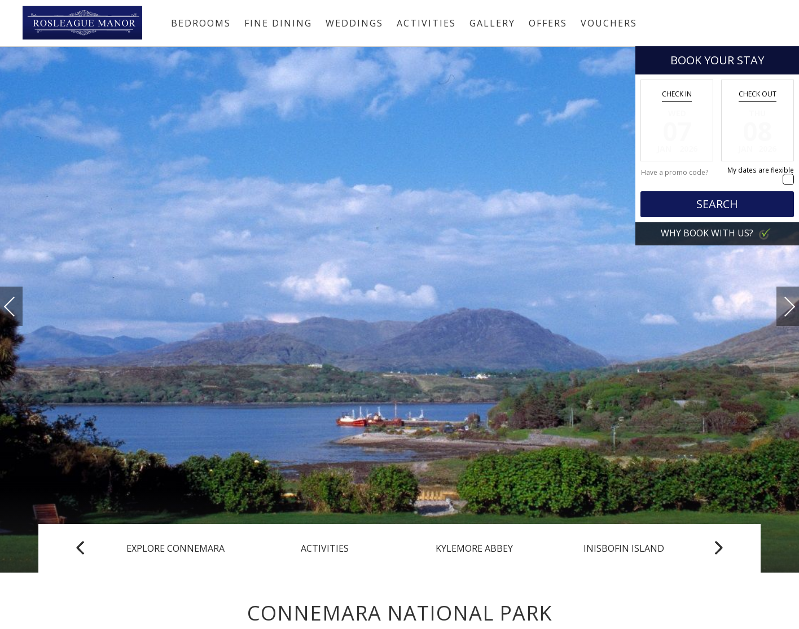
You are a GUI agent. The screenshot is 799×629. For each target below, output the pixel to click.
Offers (548, 23)
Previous (21, 306)
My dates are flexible (760, 169)
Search (717, 204)
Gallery (492, 23)
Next (778, 301)
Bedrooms (201, 23)
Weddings (354, 23)
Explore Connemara (175, 548)
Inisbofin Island (623, 548)
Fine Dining (278, 23)
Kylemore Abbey (474, 548)
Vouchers (609, 23)
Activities (426, 23)
